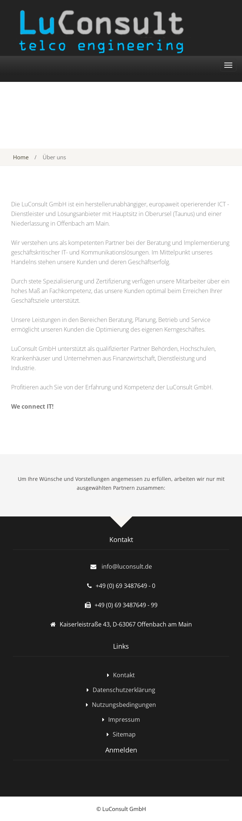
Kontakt (124, 675)
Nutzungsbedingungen (124, 705)
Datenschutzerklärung (124, 690)
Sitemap (124, 734)
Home (21, 157)
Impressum (124, 719)
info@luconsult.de (127, 566)
